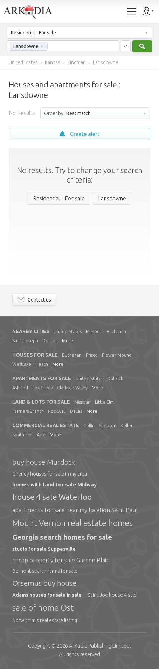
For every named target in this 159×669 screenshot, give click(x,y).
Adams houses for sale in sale (47, 595)
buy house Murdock (43, 462)
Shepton (107, 425)
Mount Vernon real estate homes (72, 523)
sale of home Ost (43, 607)
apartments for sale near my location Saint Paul (75, 509)
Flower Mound (117, 354)
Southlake (22, 434)
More (67, 340)
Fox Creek (42, 387)
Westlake (21, 364)
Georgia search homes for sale (62, 537)
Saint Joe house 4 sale (112, 595)
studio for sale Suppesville (44, 549)
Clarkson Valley (72, 387)
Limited (99, 646)
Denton (50, 340)
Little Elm (104, 401)
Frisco (92, 354)
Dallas (76, 411)
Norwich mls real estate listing (44, 620)
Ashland (20, 387)
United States (68, 331)
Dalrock (115, 378)
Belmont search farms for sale (44, 571)
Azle (41, 434)
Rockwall (57, 411)
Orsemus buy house (44, 583)
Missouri (94, 331)
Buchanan (116, 331)
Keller (126, 425)
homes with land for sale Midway (54, 485)
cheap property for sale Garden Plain (61, 560)
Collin (89, 425)
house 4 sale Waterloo (52, 496)
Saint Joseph (25, 340)
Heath (41, 364)
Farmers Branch (28, 411)
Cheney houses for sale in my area (49, 474)
